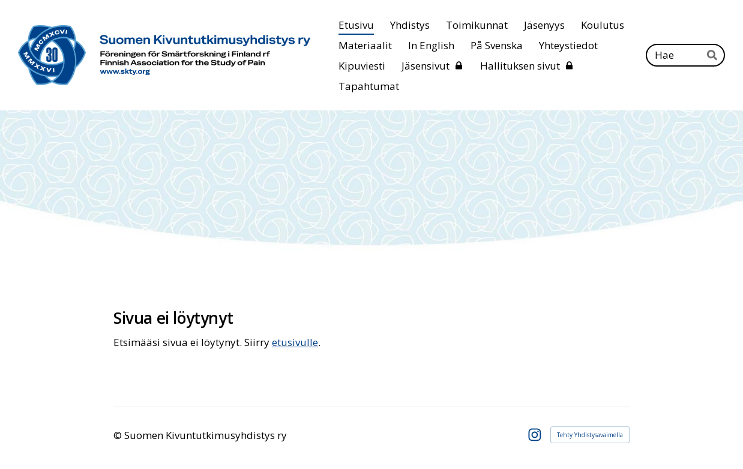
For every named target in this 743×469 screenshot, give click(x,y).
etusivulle (295, 342)
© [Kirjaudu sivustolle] (118, 435)
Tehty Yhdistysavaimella (590, 435)
